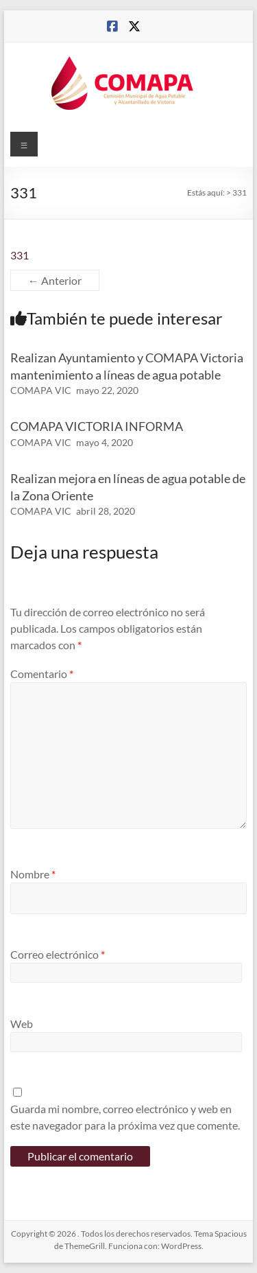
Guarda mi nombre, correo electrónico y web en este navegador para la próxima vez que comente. (125, 1117)
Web (21, 1023)
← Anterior (55, 280)
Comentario (41, 673)
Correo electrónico (57, 954)
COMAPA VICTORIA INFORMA (96, 426)
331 (19, 254)
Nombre (33, 873)
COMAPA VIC (40, 390)
